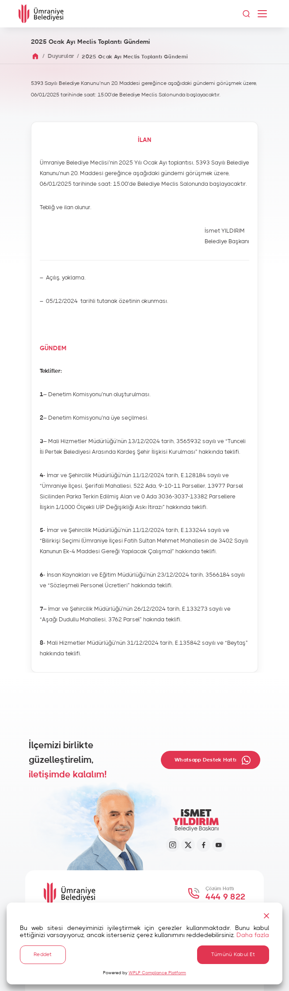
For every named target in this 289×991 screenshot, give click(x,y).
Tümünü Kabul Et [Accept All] (233, 954)
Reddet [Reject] (43, 954)
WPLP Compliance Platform (157, 973)
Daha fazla (252, 934)
